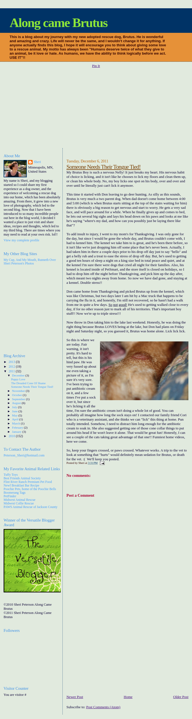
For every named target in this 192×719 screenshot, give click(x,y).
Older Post (180, 697)
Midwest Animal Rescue (19, 500)
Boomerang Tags (14, 493)
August (17, 403)
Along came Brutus (58, 22)
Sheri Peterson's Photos (19, 263)
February (18, 427)
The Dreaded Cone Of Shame (28, 383)
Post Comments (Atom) (103, 707)
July (15, 407)
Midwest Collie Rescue (19, 503)
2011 (12, 371)
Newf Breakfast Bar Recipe (21, 485)
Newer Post (74, 697)
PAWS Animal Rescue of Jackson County (30, 507)
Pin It (96, 66)
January (17, 431)
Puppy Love (18, 379)
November (19, 390)
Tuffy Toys (11, 475)
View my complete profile (21, 240)
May (15, 415)
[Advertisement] (98, 108)
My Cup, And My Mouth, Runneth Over (30, 260)
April (15, 419)
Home (128, 697)
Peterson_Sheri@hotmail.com (24, 455)
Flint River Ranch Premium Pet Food (28, 482)
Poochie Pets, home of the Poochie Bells (30, 489)
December (19, 375)
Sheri (37, 162)
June (15, 411)
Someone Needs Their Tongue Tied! (103, 167)
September (19, 399)
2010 (12, 436)
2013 (12, 362)
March (16, 423)
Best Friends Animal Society (22, 478)
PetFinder (10, 496)
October (17, 395)
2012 (12, 366)
